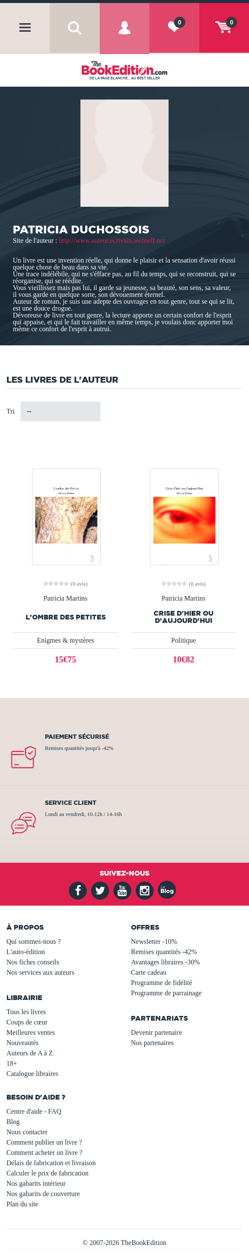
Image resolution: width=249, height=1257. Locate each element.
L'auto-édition (25, 951)
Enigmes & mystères (65, 640)
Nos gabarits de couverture (43, 1193)
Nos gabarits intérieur (36, 1183)
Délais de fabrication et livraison (51, 1162)
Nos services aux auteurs (40, 972)
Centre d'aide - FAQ (33, 1111)
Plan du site (22, 1204)
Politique (183, 640)
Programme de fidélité (161, 982)
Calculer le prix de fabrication (47, 1173)
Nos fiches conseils (32, 962)
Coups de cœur (26, 1022)
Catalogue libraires (32, 1073)
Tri (10, 411)
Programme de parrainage (166, 993)
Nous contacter (26, 1132)
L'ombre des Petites (66, 617)
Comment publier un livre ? (44, 1142)
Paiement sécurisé (77, 736)
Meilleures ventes (30, 1032)
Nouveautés (22, 1042)
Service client (70, 802)
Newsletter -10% (154, 941)
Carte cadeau (148, 972)
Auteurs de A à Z (29, 1053)
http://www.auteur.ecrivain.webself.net (112, 240)
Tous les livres (26, 1011)
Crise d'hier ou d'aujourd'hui (183, 617)
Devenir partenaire (156, 1032)
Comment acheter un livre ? (44, 1152)
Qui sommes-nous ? (33, 941)
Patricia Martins (66, 598)
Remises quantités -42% (164, 951)
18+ (11, 1063)
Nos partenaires (152, 1042)
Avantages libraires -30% (165, 962)
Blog (13, 1121)
